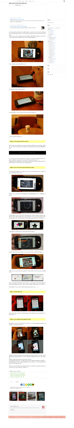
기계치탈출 (50, 57)
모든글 (17, 1)
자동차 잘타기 (52, 62)
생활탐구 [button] (26, 1)
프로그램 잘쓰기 (52, 58)
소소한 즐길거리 (52, 54)
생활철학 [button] (20, 1)
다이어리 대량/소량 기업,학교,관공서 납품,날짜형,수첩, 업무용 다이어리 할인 (22, 27)
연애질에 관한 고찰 (52, 37)
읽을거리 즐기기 (52, 42)
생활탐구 (50, 41)
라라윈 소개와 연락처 (51, 22)
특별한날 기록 (52, 34)
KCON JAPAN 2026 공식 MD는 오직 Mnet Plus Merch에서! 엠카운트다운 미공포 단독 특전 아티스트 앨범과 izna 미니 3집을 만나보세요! (27, 21)
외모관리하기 (51, 50)
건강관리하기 (51, 49)
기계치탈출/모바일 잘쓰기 (18, 5)
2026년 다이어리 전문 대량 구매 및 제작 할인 (18, 26)
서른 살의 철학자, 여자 (12, 1)
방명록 (33, 1)
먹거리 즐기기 (52, 45)
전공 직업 (51, 33)
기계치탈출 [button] (30, 1)
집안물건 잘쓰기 (52, 53)
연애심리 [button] (23, 1)
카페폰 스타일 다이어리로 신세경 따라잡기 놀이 (18, 3)
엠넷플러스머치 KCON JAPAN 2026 (17, 19)
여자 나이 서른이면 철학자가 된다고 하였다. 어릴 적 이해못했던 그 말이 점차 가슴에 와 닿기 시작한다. (24, 407)
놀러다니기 (51, 46)
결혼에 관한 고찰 (52, 38)
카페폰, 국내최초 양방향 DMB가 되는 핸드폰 (17, 375)
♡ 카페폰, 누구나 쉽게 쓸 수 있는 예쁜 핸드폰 (17, 374)
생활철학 (50, 29)
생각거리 (51, 30)
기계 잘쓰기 (51, 61)
